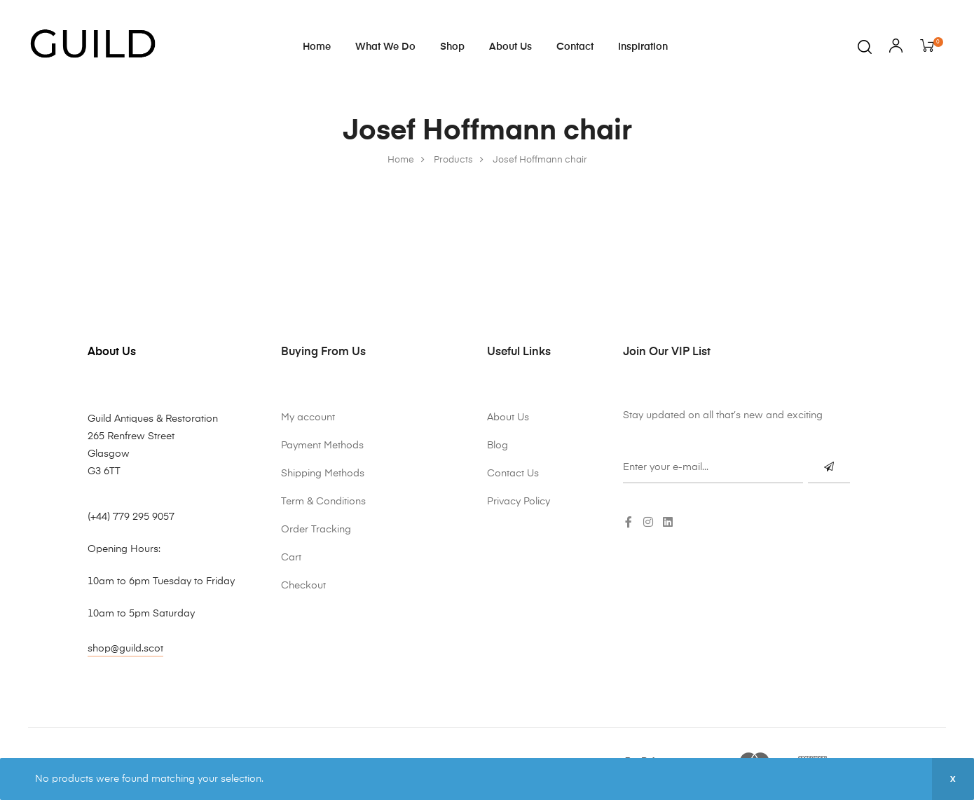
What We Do (385, 47)
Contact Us (513, 473)
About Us (510, 47)
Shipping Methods (322, 473)
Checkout (303, 586)
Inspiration (643, 47)
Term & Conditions (323, 501)
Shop (452, 47)
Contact (575, 47)
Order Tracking (316, 530)
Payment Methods (322, 445)
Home (317, 47)
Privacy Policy (518, 501)
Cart (291, 558)
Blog (497, 445)
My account (308, 417)
